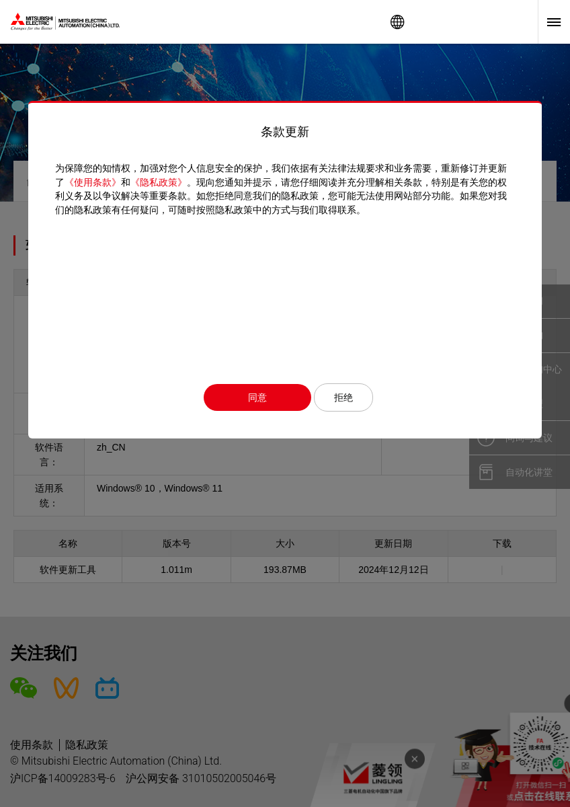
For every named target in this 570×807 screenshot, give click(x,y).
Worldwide (397, 22)
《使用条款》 (93, 182)
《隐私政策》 (158, 182)
